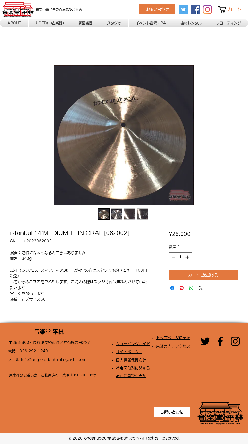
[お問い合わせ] (157, 9)
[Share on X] (201, 288)
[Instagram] (207, 9)
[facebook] (195, 9)
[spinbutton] (180, 257)
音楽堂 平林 (49, 332)
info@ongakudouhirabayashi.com (53, 360)
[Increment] (187, 257)
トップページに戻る (173, 338)
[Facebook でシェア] (172, 288)
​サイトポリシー (129, 352)
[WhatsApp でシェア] (191, 288)
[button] (233, 9)
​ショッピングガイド (133, 344)
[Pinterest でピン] (182, 288)
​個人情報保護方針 (131, 360)
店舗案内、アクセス (173, 346)
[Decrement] (173, 257)
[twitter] (183, 9)
